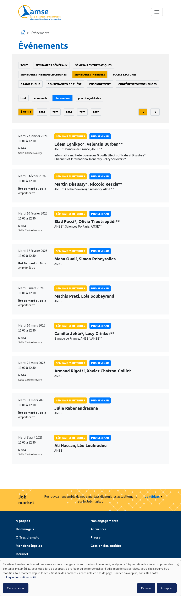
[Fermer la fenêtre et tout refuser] (178, 562)
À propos (23, 520)
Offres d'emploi (28, 537)
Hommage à (25, 529)
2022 (96, 112)
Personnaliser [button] (15, 588)
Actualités (98, 529)
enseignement (100, 84)
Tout (24, 65)
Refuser (146, 588)
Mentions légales (29, 545)
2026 (42, 112)
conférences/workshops (137, 84)
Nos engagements (104, 520)
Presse (95, 537)
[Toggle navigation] (157, 12)
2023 (82, 112)
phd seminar (62, 98)
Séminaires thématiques (93, 65)
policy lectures (125, 74)
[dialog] (90, 578)
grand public (30, 84)
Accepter (166, 588)
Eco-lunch (40, 98)
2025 (55, 112)
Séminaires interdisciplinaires (44, 74)
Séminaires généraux (51, 65)
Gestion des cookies (105, 545)
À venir (26, 112)
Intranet (22, 553)
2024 (69, 112)
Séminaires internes (90, 74)
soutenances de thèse (65, 84)
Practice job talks (89, 98)
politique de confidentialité (20, 577)
